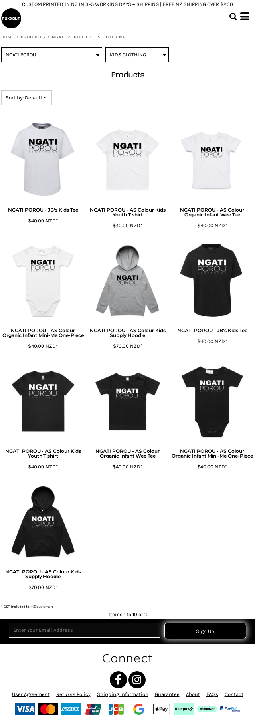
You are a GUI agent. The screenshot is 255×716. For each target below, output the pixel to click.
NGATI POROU (67, 37)
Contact (234, 694)
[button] (233, 16)
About (193, 694)
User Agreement (31, 694)
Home (7, 37)
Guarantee (167, 694)
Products (33, 37)
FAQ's (212, 694)
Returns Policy (73, 694)
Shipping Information (122, 694)
